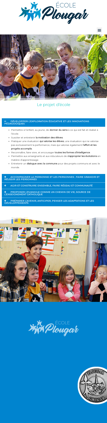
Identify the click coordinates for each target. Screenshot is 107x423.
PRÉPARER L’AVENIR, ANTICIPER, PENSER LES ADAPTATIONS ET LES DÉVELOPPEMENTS (49, 201)
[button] (99, 30)
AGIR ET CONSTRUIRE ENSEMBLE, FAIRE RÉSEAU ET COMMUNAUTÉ (51, 185)
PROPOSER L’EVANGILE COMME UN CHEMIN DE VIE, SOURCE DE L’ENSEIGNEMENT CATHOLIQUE (47, 193)
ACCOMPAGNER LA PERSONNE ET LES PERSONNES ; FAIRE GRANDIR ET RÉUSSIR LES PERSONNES (51, 178)
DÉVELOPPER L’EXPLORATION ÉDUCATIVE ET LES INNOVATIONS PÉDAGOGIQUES (46, 122)
